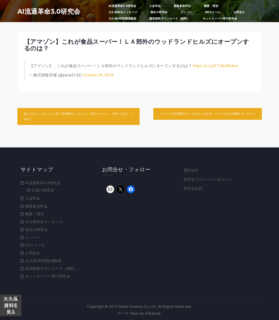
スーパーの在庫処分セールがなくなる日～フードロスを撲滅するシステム (207, 113)
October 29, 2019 (98, 75)
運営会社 (191, 170)
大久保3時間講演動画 (122, 18)
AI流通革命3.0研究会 (48, 11)
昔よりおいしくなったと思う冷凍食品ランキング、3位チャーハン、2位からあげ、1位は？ (78, 116)
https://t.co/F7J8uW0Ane (215, 66)
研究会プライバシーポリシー (208, 179)
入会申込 (155, 6)
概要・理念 (211, 6)
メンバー (186, 12)
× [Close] (18, 298)
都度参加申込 (182, 6)
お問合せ (239, 12)
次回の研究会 (43, 190)
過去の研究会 (159, 12)
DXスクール (212, 12)
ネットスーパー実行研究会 (220, 18)
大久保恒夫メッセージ (123, 12)
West (134, 313)
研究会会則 (193, 188)
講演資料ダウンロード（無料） (169, 18)
